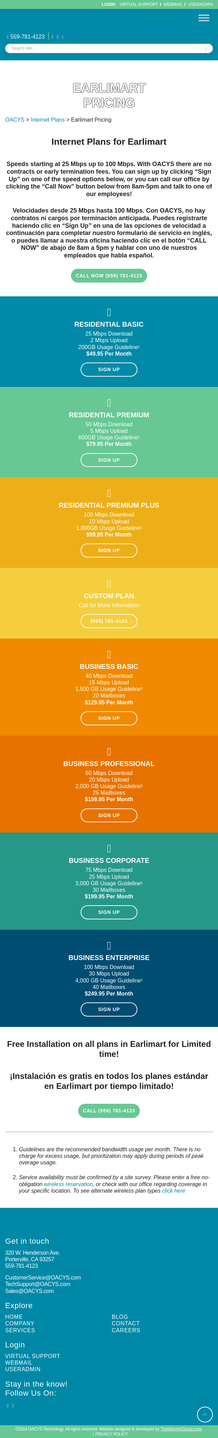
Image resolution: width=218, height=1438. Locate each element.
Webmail (18, 1363)
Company (19, 1323)
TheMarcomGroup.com (181, 1429)
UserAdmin (200, 4)
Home (14, 1317)
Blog (120, 1317)
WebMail (173, 4)
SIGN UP (109, 369)
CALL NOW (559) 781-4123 (109, 275)
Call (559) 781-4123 (109, 1110)
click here (174, 1191)
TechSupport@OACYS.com (37, 1284)
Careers (126, 1330)
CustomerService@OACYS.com (43, 1278)
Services (20, 1330)
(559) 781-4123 (109, 621)
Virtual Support (139, 4)
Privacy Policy (111, 1434)
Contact (126, 1323)
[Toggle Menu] (203, 18)
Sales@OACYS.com (29, 1291)
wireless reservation (68, 1184)
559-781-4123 (26, 37)
